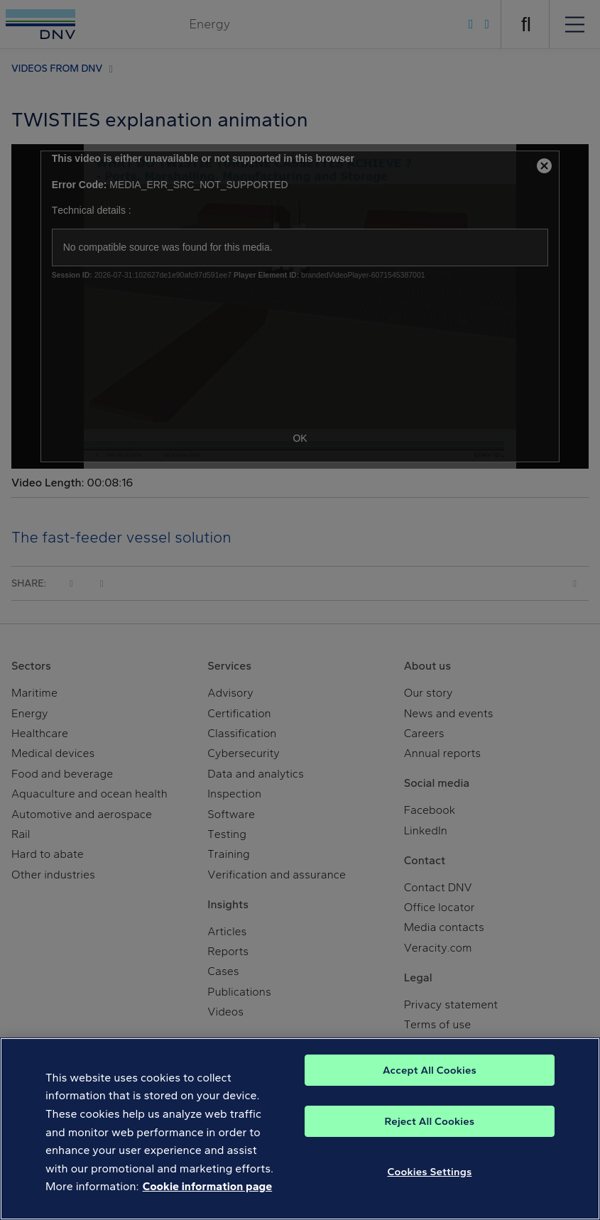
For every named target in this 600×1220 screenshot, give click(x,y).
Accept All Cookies (429, 1070)
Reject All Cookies (430, 1122)
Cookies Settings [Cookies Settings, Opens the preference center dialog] (429, 1172)
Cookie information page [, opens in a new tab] (208, 1187)
